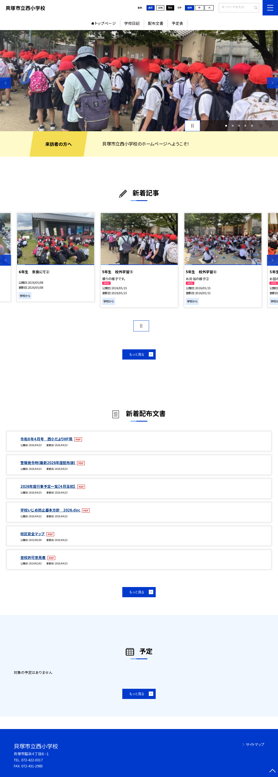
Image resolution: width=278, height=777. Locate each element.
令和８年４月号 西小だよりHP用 (46, 438)
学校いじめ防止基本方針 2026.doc (50, 510)
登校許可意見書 (33, 557)
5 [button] (252, 125)
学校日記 (132, 23)
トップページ (105, 23)
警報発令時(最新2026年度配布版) (48, 462)
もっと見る (136, 354)
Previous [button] (5, 83)
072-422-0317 (32, 759)
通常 (150, 7)
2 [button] (233, 125)
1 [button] (226, 125)
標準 (189, 7)
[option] (139, 80)
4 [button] (246, 125)
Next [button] (272, 83)
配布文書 (155, 23)
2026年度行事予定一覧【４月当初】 (48, 486)
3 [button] (239, 125)
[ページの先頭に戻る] (272, 771)
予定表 (177, 23)
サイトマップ (255, 744)
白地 (160, 7)
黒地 (170, 7)
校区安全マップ (32, 533)
